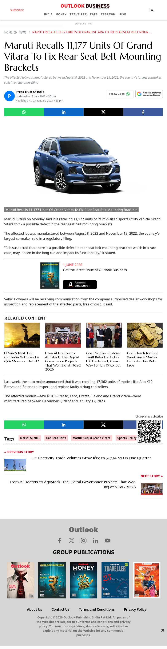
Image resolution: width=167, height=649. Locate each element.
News (23, 32)
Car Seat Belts (56, 438)
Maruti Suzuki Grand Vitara (92, 438)
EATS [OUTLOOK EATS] (94, 14)
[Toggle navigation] (151, 10)
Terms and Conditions (96, 609)
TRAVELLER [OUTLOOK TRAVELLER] (78, 14)
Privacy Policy (135, 609)
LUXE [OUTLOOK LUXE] (122, 14)
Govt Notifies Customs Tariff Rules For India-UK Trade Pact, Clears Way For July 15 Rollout (103, 359)
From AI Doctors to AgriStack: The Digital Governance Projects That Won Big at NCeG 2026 (63, 361)
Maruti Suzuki (29, 438)
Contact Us (60, 609)
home (8, 32)
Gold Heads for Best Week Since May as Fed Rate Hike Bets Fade (142, 359)
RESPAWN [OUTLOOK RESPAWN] (108, 14)
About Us (34, 609)
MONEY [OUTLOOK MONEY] (61, 14)
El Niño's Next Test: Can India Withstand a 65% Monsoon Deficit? (21, 357)
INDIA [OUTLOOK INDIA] (48, 14)
